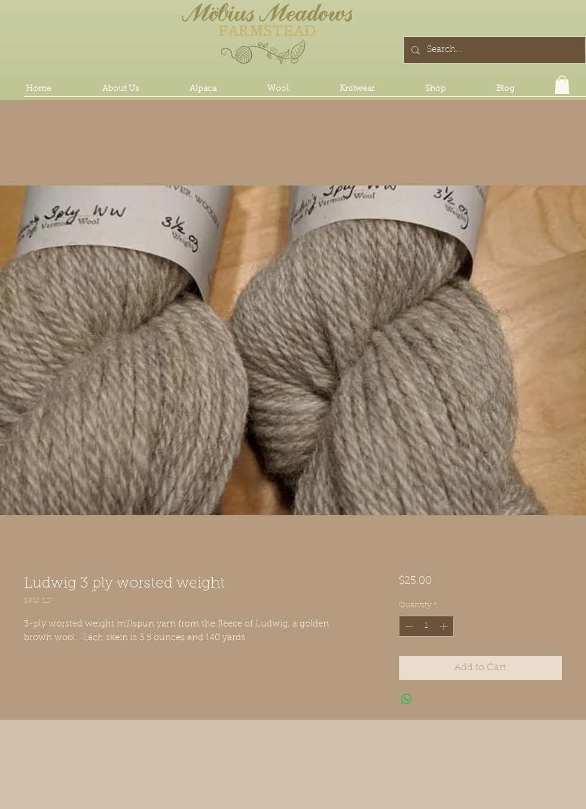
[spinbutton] (426, 626)
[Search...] (493, 50)
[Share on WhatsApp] (406, 699)
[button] (562, 84)
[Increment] (445, 626)
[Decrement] (408, 626)
